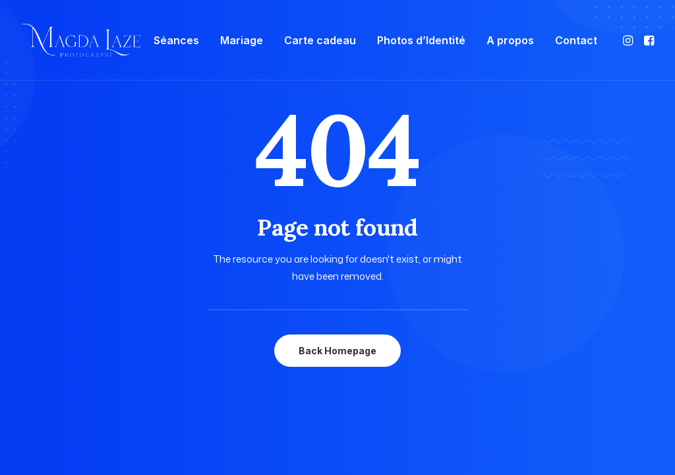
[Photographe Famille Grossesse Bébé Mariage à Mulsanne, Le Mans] (80, 40)
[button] (629, 40)
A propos (510, 40)
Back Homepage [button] (337, 350)
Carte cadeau (320, 40)
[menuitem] (176, 40)
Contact (576, 40)
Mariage (241, 40)
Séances (176, 40)
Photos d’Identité (421, 40)
